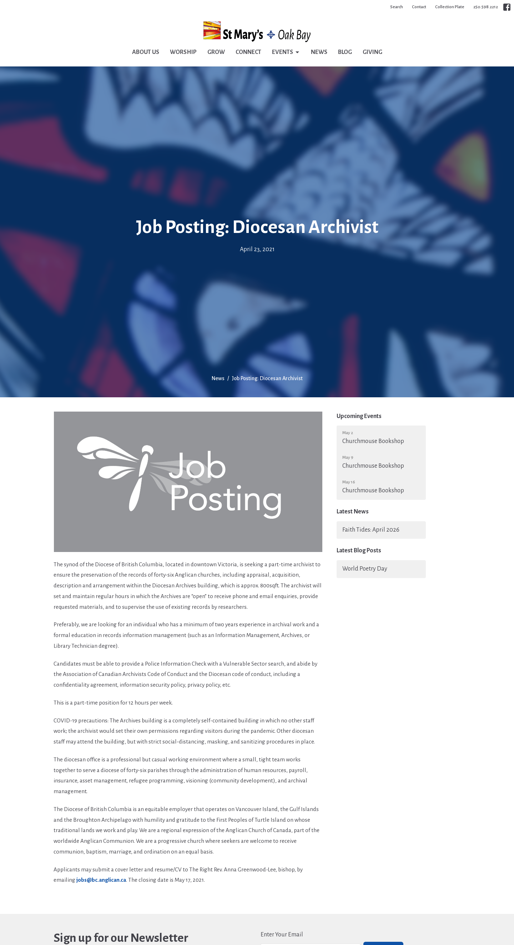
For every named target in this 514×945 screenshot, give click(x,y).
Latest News (353, 511)
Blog (345, 52)
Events (286, 52)
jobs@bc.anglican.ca (101, 880)
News (319, 52)
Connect (248, 52)
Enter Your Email (282, 934)
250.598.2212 (485, 7)
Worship (183, 52)
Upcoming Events (359, 416)
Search (396, 7)
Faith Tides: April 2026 (370, 530)
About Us (145, 52)
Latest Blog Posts (359, 550)
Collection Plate (449, 7)
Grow (216, 52)
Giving (372, 52)
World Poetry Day (364, 569)
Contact (419, 7)
